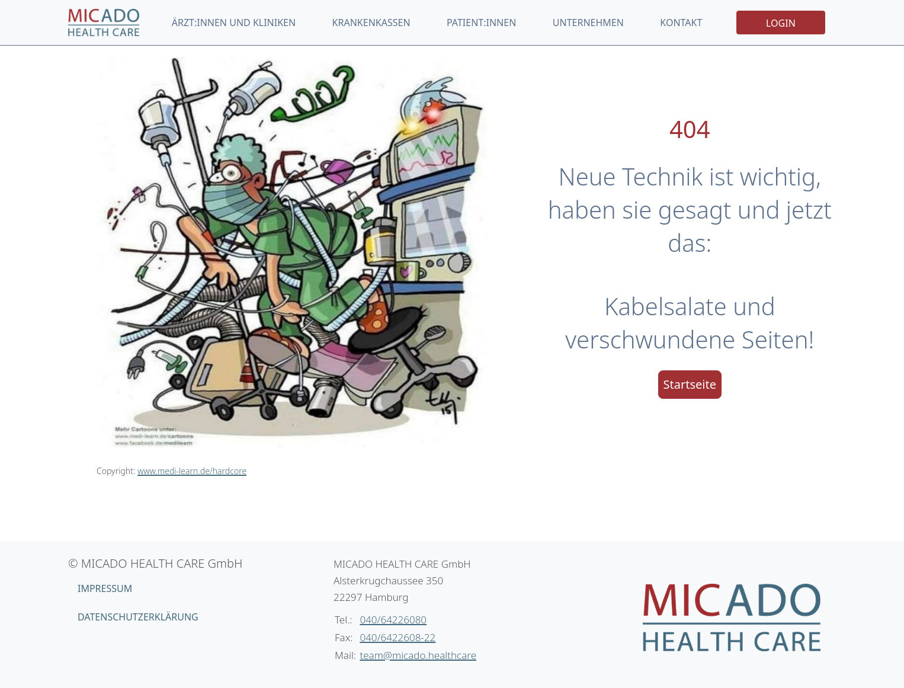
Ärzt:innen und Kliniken (234, 22)
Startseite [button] (689, 384)
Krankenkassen (371, 22)
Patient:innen (481, 22)
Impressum (105, 588)
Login (781, 23)
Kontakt (681, 22)
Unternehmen (588, 22)
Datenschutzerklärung (138, 616)
